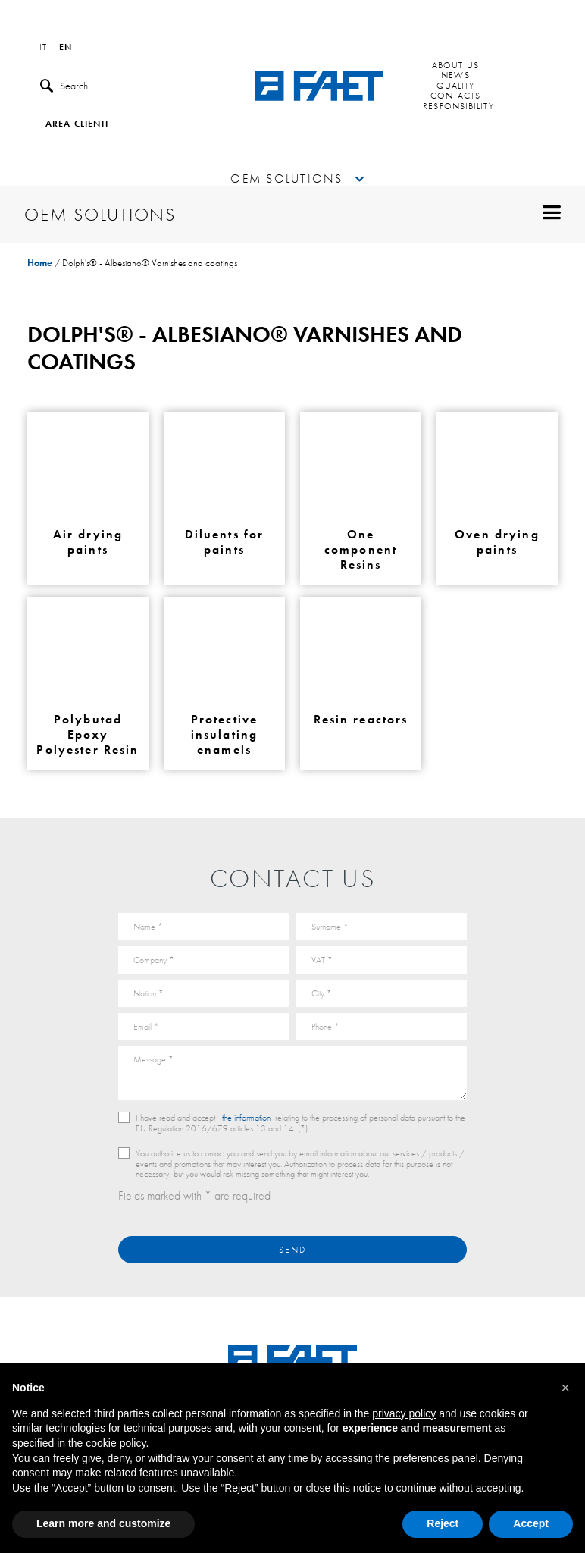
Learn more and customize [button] (103, 1523)
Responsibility (458, 107)
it (43, 47)
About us (455, 66)
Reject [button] (442, 1523)
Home (39, 262)
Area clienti (76, 124)
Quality (455, 86)
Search (64, 86)
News (455, 76)
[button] (565, 1388)
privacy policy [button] (404, 1413)
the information (246, 1118)
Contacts (455, 96)
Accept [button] (531, 1523)
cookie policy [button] (115, 1443)
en (65, 47)
